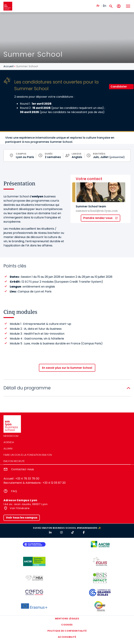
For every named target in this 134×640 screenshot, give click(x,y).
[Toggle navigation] (128, 6)
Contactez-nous (22, 469)
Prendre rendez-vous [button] (98, 218)
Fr (98, 6)
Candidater (119, 86)
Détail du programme (27, 388)
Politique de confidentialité (67, 630)
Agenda (8, 442)
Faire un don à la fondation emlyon (27, 455)
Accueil (8, 66)
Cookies (67, 624)
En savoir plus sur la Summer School (67, 368)
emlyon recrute (14, 461)
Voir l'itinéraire (19, 508)
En (104, 6)
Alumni (7, 448)
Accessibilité (67, 637)
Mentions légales (67, 618)
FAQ (14, 491)
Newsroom (10, 436)
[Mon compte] (118, 6)
